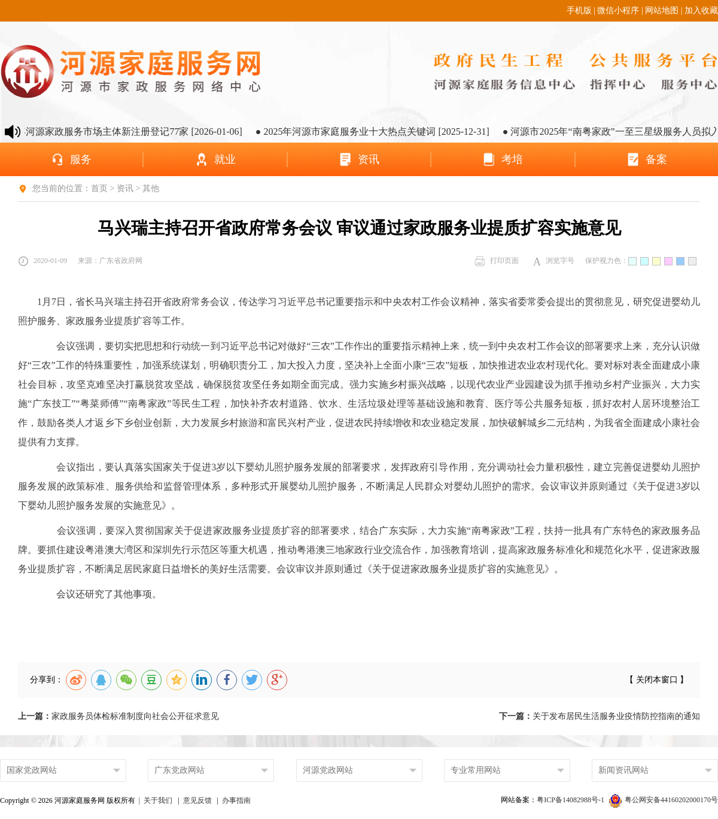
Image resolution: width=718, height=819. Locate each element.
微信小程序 (618, 10)
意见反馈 (197, 800)
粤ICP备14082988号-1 (571, 800)
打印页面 (496, 261)
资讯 (125, 188)
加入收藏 (701, 10)
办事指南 (236, 800)
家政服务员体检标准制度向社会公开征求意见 (118, 716)
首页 (99, 188)
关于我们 (158, 800)
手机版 (579, 10)
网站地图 (662, 10)
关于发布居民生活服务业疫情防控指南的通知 (599, 716)
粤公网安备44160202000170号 (663, 800)
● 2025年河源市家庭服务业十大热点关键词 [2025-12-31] (379, 131)
